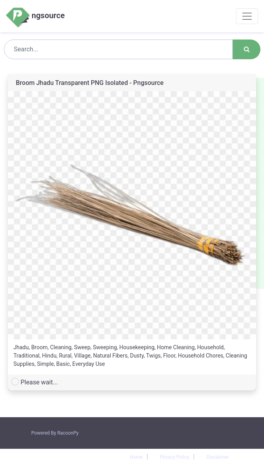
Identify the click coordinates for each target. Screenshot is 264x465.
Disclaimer (217, 457)
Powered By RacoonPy (55, 433)
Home (136, 457)
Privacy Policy (174, 457)
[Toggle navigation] (247, 16)
